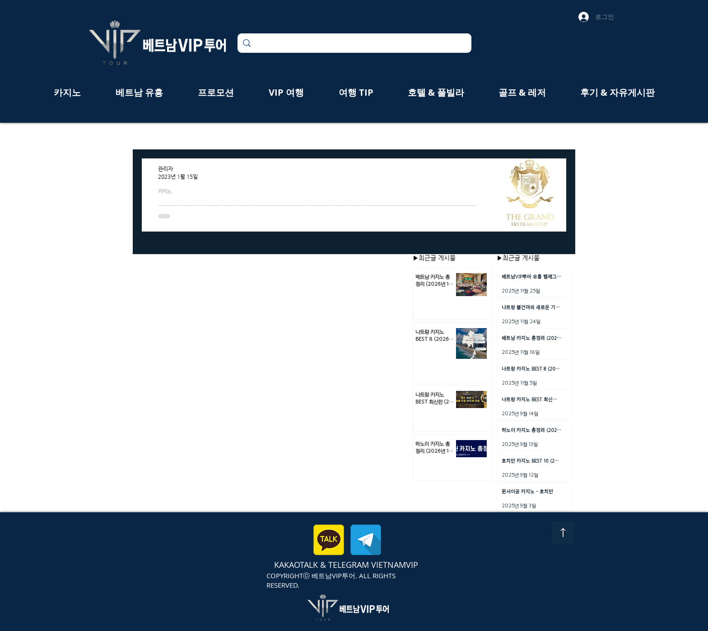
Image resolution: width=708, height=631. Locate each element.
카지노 (165, 191)
